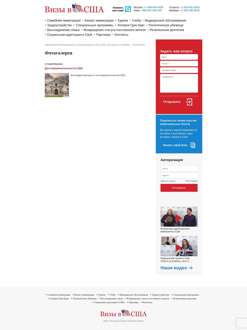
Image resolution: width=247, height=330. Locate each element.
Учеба (136, 20)
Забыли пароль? (168, 181)
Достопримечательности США (64, 68)
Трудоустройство (59, 25)
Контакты (121, 34)
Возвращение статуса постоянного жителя (115, 30)
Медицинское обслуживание (165, 20)
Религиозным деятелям (167, 30)
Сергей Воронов (54, 64)
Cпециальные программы (94, 25)
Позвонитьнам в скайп (118, 9)
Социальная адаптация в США (69, 34)
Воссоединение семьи (63, 30)
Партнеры (103, 34)
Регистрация (192, 181)
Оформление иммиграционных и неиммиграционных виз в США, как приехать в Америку (87, 45)
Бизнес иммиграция (99, 20)
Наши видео (174, 268)
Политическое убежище (166, 25)
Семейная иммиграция (64, 20)
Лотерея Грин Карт (131, 25)
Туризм (123, 20)
